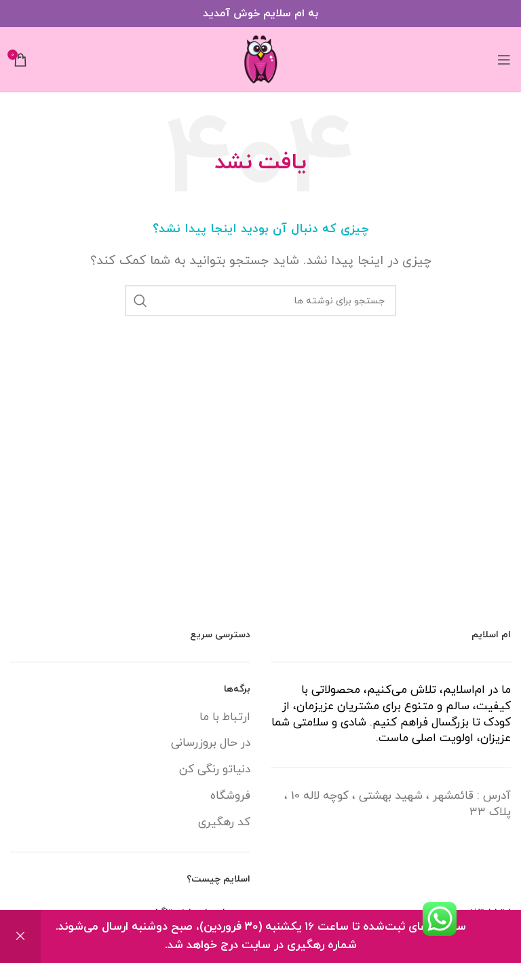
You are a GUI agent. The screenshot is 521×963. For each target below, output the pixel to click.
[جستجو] (260, 300)
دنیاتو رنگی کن (214, 770)
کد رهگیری (224, 823)
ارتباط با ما (224, 717)
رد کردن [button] (20, 936)
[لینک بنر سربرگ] (260, 13)
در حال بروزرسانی (210, 743)
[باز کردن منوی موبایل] (504, 59)
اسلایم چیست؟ (218, 879)
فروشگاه (230, 796)
